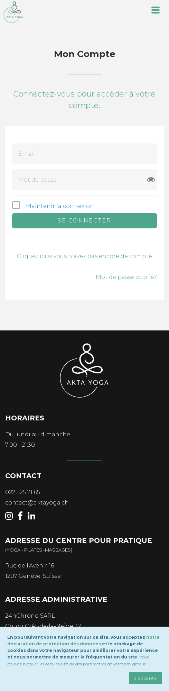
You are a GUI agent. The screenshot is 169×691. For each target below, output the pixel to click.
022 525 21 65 (22, 492)
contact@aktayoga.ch (37, 502)
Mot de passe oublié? (126, 277)
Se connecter (84, 220)
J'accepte (145, 678)
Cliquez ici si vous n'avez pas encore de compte (84, 256)
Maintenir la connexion (60, 206)
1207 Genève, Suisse (33, 576)
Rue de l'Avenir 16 (29, 565)
